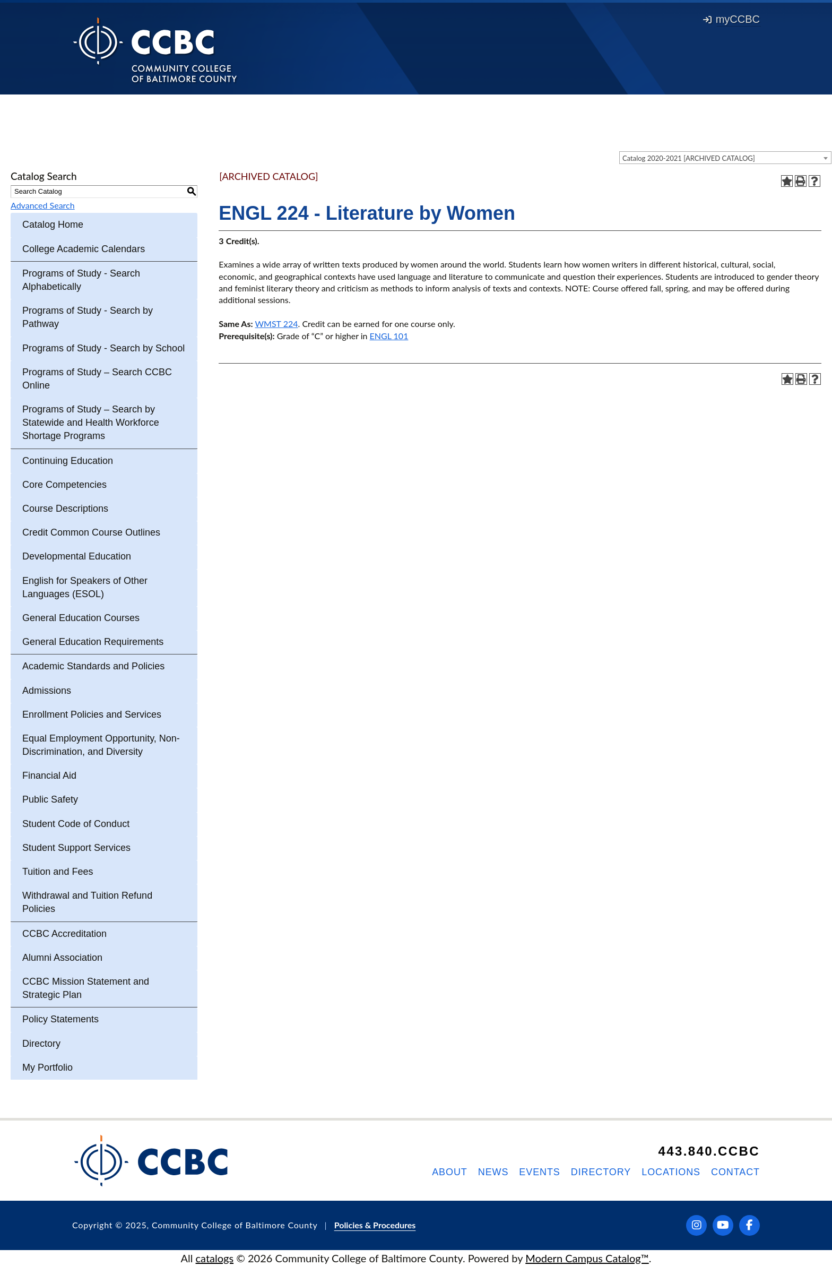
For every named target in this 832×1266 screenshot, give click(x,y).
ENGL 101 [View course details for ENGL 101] (389, 336)
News (493, 1172)
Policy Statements (60, 1019)
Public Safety (50, 799)
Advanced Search (43, 205)
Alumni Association (62, 957)
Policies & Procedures (375, 1225)
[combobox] (725, 157)
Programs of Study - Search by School (103, 348)
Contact (735, 1172)
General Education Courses (81, 618)
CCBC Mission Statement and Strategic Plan (85, 988)
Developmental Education (76, 556)
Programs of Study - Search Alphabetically (81, 280)
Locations (671, 1172)
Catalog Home (52, 224)
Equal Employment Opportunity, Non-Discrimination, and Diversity (101, 745)
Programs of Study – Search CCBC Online (97, 379)
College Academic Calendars (83, 249)
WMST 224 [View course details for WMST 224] (276, 323)
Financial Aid (49, 775)
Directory (41, 1043)
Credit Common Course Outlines (91, 532)
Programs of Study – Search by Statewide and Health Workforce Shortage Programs (90, 422)
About (449, 1172)
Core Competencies (64, 484)
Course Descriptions (65, 508)
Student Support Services (76, 847)
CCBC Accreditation (64, 933)
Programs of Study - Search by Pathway (87, 317)
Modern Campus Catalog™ (587, 1258)
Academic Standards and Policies (93, 666)
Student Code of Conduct (75, 824)
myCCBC (731, 19)
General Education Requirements (92, 641)
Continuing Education (67, 460)
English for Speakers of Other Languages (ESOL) (85, 587)
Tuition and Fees (57, 871)
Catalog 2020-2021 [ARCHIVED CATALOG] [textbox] (688, 158)
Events (539, 1172)
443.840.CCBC (709, 1151)
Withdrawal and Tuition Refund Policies (87, 902)
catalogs (215, 1258)
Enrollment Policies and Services (91, 714)
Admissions (46, 690)
